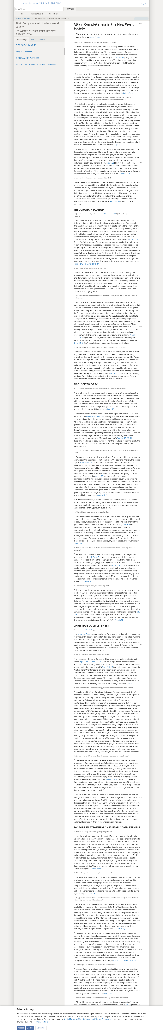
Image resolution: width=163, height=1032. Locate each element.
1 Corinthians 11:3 (110, 214)
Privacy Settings (42, 1022)
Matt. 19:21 (92, 893)
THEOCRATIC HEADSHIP (26, 45)
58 (130, 438)
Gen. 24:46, (121, 438)
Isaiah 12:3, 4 (111, 779)
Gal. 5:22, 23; (118, 960)
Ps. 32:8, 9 (114, 373)
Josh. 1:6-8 (108, 993)
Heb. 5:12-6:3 (96, 661)
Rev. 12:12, (106, 667)
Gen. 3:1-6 (78, 343)
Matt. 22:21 (125, 173)
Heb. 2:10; (113, 201)
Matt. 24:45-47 (92, 264)
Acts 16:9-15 (102, 495)
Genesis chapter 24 (94, 416)
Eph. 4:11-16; (85, 661)
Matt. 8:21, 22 (121, 928)
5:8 (118, 201)
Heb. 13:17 (79, 543)
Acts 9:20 (99, 476)
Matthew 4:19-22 (87, 462)
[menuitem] (147, 9)
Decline (30, 1028)
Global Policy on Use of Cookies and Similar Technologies (88, 1019)
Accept (21, 1028)
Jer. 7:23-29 (120, 145)
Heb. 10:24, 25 (130, 960)
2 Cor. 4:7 (95, 557)
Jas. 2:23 (110, 409)
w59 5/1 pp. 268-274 (23, 18)
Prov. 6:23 (119, 620)
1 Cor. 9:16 (126, 524)
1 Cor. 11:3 (133, 239)
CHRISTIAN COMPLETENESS (27, 58)
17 (112, 667)
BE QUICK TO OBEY (24, 51)
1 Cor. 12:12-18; (80, 264)
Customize (41, 1028)
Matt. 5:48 (94, 37)
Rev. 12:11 (133, 683)
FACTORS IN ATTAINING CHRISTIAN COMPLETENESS (38, 64)
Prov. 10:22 (90, 581)
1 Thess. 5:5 (119, 57)
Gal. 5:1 (128, 1004)
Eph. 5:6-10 (128, 93)
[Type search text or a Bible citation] (38, 9)
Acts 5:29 (110, 163)
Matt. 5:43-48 (97, 868)
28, (127, 438)
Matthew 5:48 (87, 630)
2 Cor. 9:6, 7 (117, 565)
